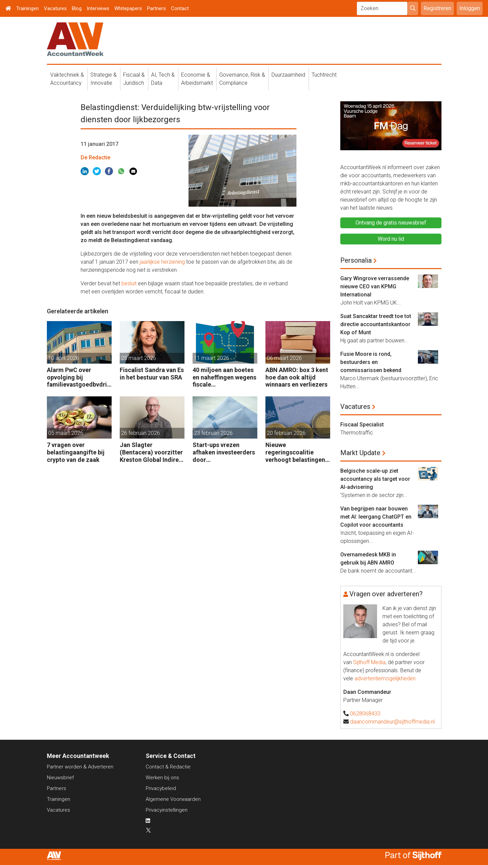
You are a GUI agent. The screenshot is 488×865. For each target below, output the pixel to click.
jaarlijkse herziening (162, 262)
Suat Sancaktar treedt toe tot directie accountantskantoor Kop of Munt (375, 324)
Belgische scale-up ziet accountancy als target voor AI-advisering (375, 479)
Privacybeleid (161, 788)
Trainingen (27, 8)
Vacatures (55, 8)
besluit (129, 283)
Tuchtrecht (324, 75)
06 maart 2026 (284, 358)
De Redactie (95, 157)
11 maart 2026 (211, 358)
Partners (156, 8)
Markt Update (360, 453)
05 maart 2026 (65, 433)
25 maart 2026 (138, 358)
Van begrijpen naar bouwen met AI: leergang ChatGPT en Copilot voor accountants (375, 516)
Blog (77, 8)
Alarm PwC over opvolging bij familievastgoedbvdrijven (79, 377)
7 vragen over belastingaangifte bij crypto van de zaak (76, 452)
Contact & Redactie (168, 767)
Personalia (356, 260)
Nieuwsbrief (60, 778)
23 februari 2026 (213, 433)
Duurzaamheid (288, 75)
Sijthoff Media (369, 662)
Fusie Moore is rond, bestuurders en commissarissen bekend (370, 362)
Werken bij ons (162, 778)
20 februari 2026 (286, 433)
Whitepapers (128, 8)
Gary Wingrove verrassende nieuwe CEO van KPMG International (374, 286)
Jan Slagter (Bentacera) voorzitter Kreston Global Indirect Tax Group (152, 452)
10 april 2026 (63, 358)
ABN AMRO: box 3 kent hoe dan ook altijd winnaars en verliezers (296, 377)
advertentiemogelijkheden (384, 678)
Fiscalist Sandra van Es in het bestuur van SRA (152, 373)
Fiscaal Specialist (362, 424)
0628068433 (365, 713)
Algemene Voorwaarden (173, 799)
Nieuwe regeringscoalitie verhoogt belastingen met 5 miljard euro (295, 452)
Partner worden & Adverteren (80, 767)
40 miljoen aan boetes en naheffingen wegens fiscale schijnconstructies (224, 377)
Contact (180, 8)
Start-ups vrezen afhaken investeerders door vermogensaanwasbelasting (225, 452)
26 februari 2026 (140, 433)
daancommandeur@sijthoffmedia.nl (392, 721)
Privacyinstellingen (167, 810)
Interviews (98, 8)
